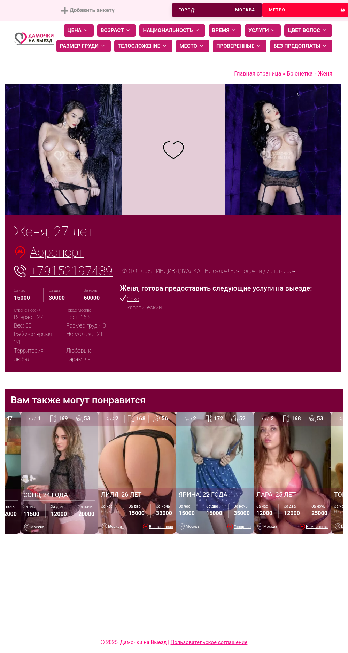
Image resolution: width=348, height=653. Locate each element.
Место (192, 46)
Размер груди (83, 46)
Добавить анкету (88, 10)
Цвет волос (308, 30)
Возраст (116, 30)
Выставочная (161, 527)
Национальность (172, 30)
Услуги (262, 30)
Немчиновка (317, 527)
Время (225, 30)
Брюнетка (300, 73)
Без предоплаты (301, 46)
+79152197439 (71, 271)
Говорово (242, 527)
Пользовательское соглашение (209, 642)
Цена (78, 30)
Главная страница (257, 73)
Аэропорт (57, 252)
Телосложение (143, 46)
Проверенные (239, 46)
